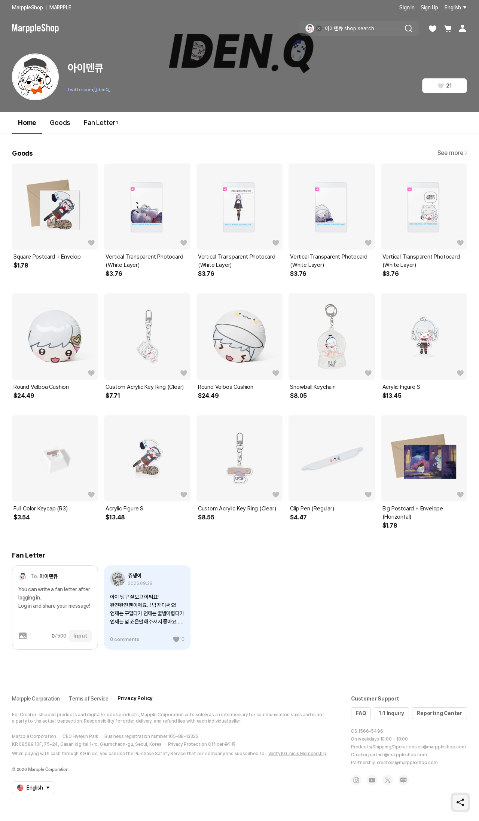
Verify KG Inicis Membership (297, 753)
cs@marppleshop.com (442, 747)
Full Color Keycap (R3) (40, 508)
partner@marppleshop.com (397, 754)
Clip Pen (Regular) (312, 508)
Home (27, 126)
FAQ (361, 713)
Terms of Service (89, 699)
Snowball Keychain (313, 387)
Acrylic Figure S (401, 387)
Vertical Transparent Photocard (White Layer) (144, 260)
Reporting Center (439, 713)
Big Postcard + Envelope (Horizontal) (412, 512)
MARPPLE (60, 7)
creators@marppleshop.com (407, 762)
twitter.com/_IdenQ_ (89, 89)
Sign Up (429, 7)
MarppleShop (27, 7)
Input (80, 636)
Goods (60, 122)
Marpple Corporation (36, 699)
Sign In (407, 7)
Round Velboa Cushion (41, 387)
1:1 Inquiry (391, 713)
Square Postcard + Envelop (47, 256)
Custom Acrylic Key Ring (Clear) (145, 387)
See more (452, 152)
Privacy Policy (135, 698)
